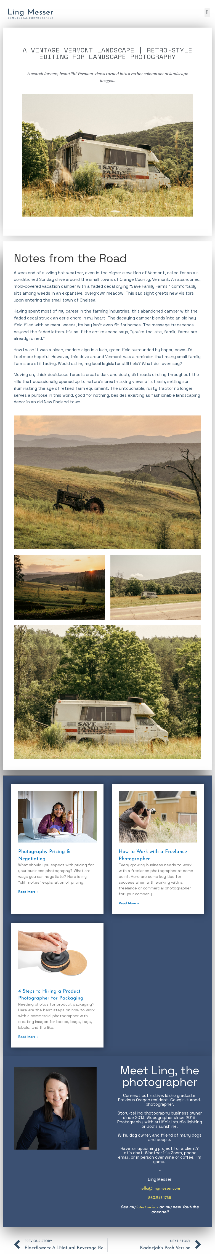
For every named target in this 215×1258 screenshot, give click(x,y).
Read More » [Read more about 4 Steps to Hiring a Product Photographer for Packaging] (28, 1037)
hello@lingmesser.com (159, 1189)
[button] (207, 12)
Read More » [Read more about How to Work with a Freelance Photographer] (129, 903)
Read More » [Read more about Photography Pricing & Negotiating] (28, 892)
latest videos (147, 1208)
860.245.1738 (159, 1198)
